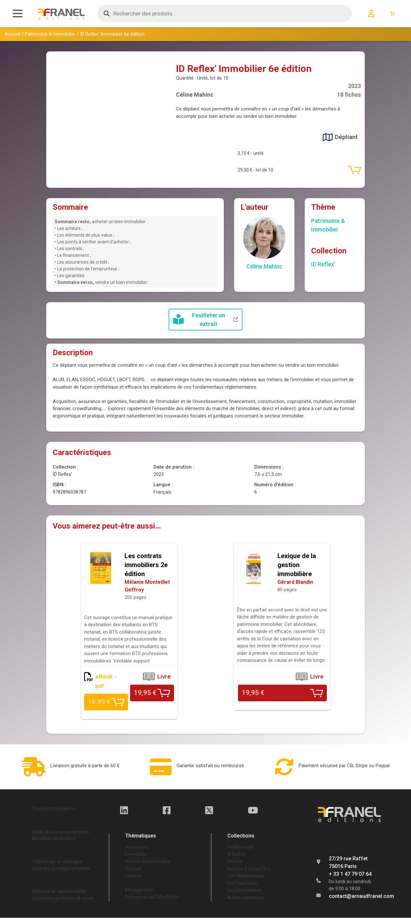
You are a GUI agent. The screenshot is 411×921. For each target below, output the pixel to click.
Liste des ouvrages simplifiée (65, 871)
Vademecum (241, 850)
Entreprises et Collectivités (151, 900)
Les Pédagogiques (247, 879)
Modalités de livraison (57, 842)
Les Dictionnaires (246, 894)
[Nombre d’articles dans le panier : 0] (392, 13)
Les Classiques (244, 887)
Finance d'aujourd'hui (250, 872)
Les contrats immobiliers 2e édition (146, 568)
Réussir (236, 865)
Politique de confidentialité (62, 894)
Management (137, 893)
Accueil (12, 34)
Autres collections (247, 901)
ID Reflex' (323, 267)
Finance (131, 879)
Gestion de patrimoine (146, 865)
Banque (131, 872)
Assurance (134, 850)
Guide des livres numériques (64, 835)
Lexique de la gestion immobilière (296, 568)
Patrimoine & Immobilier (50, 34)
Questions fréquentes (57, 812)
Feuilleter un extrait (205, 322)
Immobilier (134, 858)
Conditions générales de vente (67, 901)
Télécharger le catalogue (61, 864)
